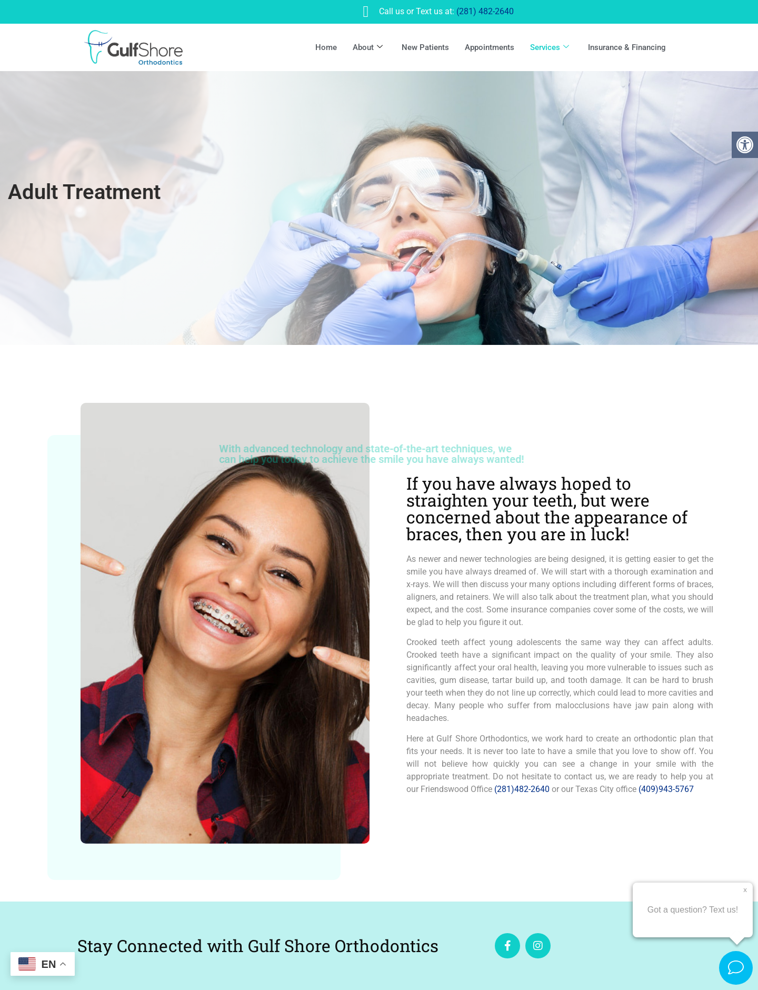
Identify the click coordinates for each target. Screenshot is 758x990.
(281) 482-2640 (485, 11)
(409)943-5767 (666, 789)
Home (326, 47)
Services (549, 47)
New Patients (425, 47)
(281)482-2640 (522, 789)
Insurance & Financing (627, 47)
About (368, 47)
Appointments (489, 47)
